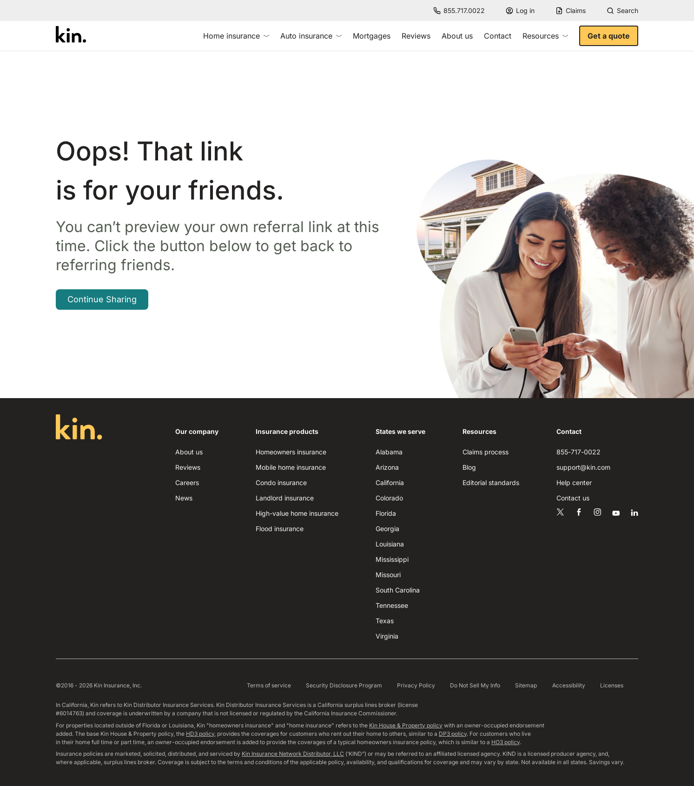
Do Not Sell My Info (475, 685)
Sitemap (526, 685)
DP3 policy (453, 733)
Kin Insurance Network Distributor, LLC (293, 753)
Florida (386, 513)
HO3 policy (505, 742)
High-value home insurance (297, 513)
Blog (469, 467)
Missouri (388, 575)
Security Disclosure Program (344, 685)
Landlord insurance (285, 498)
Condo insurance (281, 482)
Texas (385, 621)
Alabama (389, 452)
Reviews (416, 35)
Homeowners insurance (291, 452)
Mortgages (371, 35)
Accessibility (568, 685)
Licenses (611, 685)
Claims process (486, 452)
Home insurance (236, 35)
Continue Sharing (102, 299)
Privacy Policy (416, 685)
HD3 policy (200, 733)
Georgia (387, 529)
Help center (574, 482)
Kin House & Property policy (406, 725)
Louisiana (390, 544)
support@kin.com (583, 467)
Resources (545, 35)
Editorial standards (491, 482)
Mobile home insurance (291, 467)
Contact (497, 35)
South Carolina (398, 590)
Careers (187, 482)
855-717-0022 (578, 452)
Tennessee (392, 605)
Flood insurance (280, 529)
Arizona (387, 467)
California (390, 482)
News (183, 498)
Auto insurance (311, 35)
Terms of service (269, 685)
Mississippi (392, 559)
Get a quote (609, 35)
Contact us (572, 498)
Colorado (389, 498)
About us (457, 35)
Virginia (387, 636)
